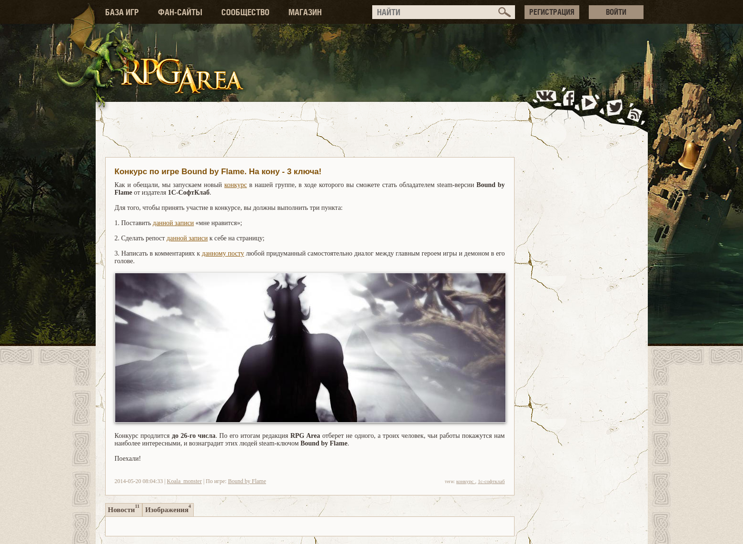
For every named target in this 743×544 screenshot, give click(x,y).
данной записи (173, 223)
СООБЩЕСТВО (245, 12)
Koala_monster (184, 481)
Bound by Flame (247, 481)
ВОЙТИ (616, 12)
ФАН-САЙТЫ (180, 12)
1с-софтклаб (491, 481)
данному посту (223, 253)
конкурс (235, 184)
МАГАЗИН (305, 12)
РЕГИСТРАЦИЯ (552, 12)
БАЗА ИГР (122, 12)
